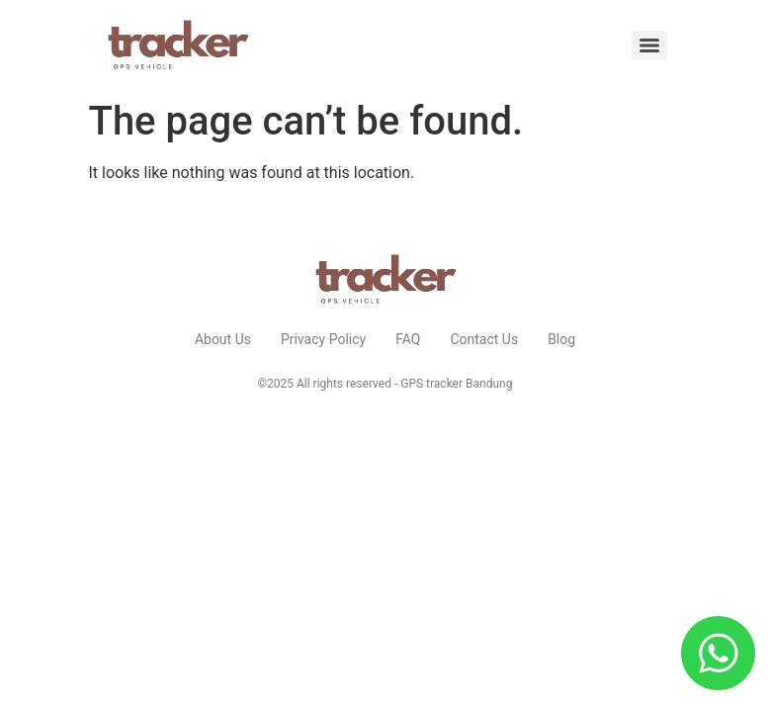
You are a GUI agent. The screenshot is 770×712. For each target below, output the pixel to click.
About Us (223, 339)
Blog (561, 339)
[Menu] (649, 45)
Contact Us (484, 339)
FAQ (407, 339)
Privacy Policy (323, 339)
